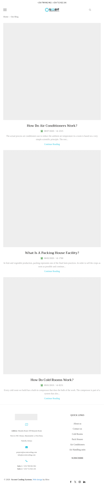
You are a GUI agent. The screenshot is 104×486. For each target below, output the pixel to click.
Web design (38, 479)
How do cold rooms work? (52, 380)
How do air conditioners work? (52, 126)
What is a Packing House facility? (52, 253)
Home (5, 17)
